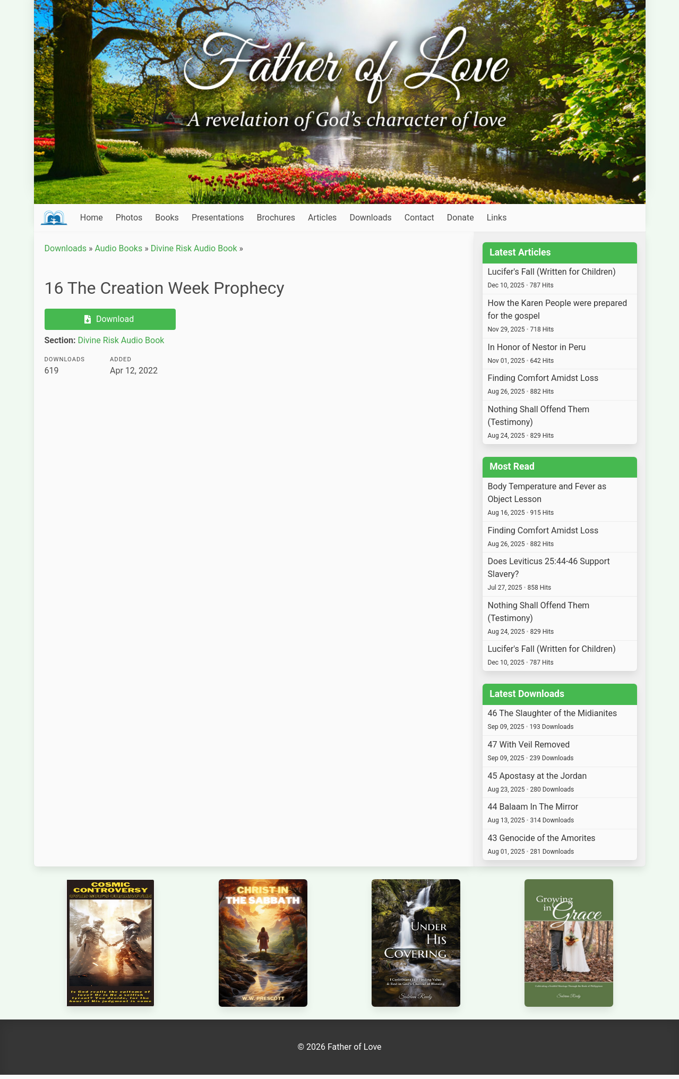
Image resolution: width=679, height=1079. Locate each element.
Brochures (276, 218)
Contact (419, 218)
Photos (129, 218)
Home (91, 218)
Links (497, 218)
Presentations (218, 218)
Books (167, 218)
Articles (322, 218)
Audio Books (118, 248)
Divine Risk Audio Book (194, 248)
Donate (460, 218)
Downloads (370, 218)
